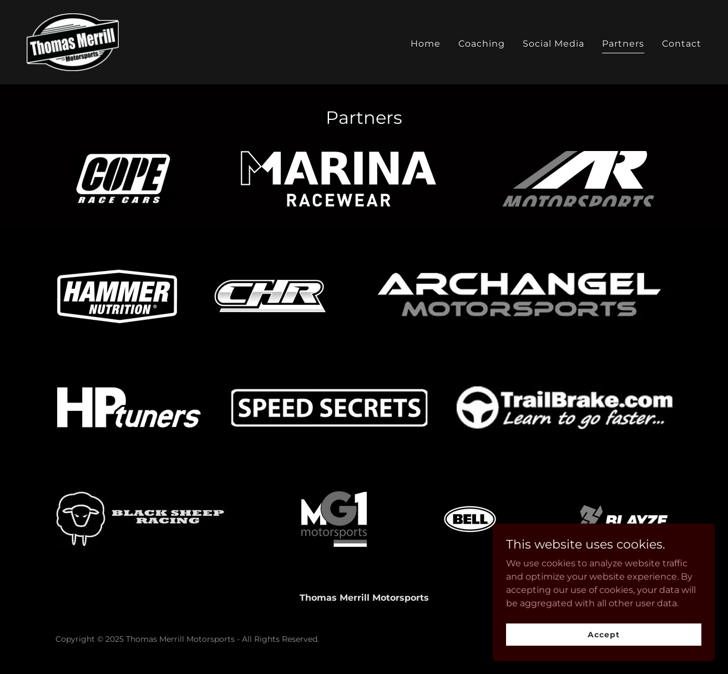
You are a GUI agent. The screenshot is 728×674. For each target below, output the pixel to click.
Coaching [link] (481, 43)
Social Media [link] (553, 43)
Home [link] (426, 43)
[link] (73, 41)
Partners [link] (623, 43)
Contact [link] (681, 43)
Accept (603, 657)
